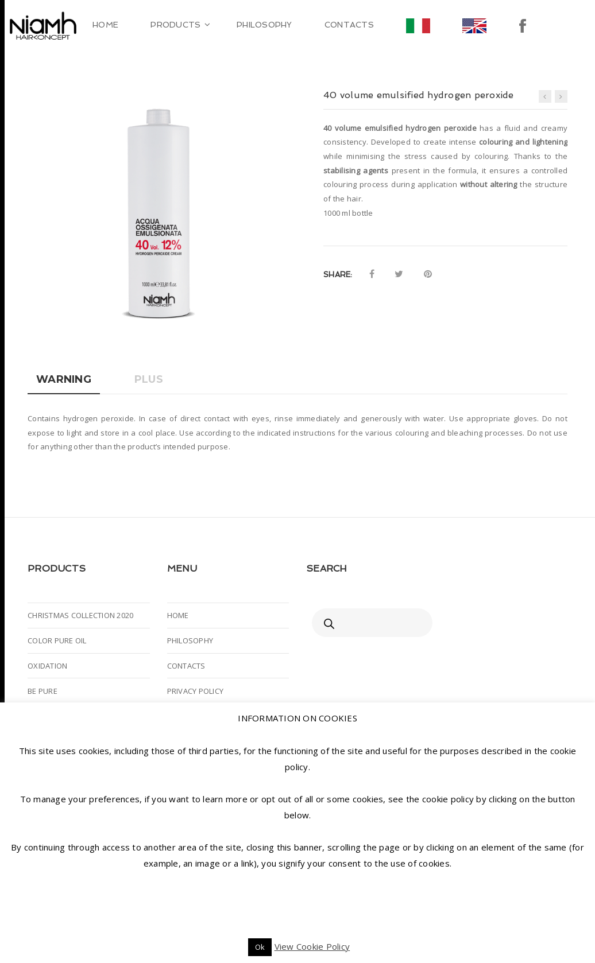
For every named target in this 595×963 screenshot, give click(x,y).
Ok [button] (260, 947)
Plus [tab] (148, 379)
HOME (178, 615)
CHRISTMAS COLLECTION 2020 (80, 615)
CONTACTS (186, 666)
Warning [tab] (63, 379)
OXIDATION (47, 666)
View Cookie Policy (312, 946)
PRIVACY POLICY (195, 691)
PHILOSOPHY (190, 640)
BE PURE (42, 691)
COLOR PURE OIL (57, 640)
